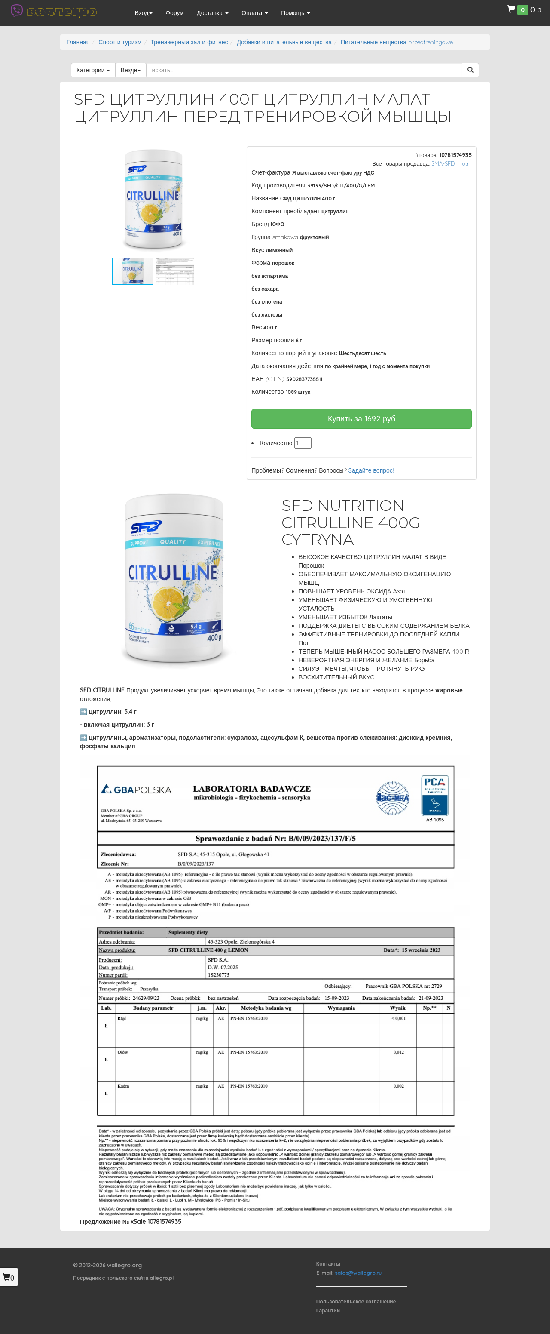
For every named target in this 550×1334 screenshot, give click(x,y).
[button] (219, 154)
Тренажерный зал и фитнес (189, 42)
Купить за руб (362, 419)
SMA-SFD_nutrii (451, 163)
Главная (78, 42)
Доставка (213, 13)
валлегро (62, 10)
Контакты (328, 1263)
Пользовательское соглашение (356, 1301)
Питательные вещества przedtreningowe (397, 42)
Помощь (295, 13)
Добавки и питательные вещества (284, 42)
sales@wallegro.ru (358, 1272)
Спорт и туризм (119, 42)
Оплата (254, 13)
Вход (144, 13)
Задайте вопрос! (371, 470)
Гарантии (328, 1310)
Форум (174, 13)
